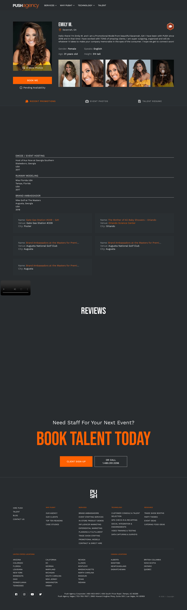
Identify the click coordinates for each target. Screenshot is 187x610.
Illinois (82, 563)
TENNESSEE (18, 586)
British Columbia (152, 560)
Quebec (147, 569)
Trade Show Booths (154, 513)
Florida (17, 566)
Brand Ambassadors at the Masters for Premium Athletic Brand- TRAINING (68, 265)
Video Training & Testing (123, 531)
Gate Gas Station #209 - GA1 (42, 220)
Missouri (82, 576)
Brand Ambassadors (89, 513)
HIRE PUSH (18, 508)
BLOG (15, 515)
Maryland (50, 569)
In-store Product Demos (91, 521)
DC (47, 563)
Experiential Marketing (90, 528)
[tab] (40, 103)
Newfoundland (118, 566)
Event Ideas (150, 521)
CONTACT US (18, 519)
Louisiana (17, 569)
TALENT (102, 5)
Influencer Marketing (90, 524)
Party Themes (151, 517)
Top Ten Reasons (54, 521)
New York (17, 573)
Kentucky (83, 566)
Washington (52, 582)
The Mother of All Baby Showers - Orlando (132, 220)
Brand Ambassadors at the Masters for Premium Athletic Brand (144, 242)
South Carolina (53, 576)
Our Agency (51, 513)
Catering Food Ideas (154, 524)
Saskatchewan (118, 569)
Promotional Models (89, 539)
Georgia (50, 566)
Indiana (81, 582)
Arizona (17, 560)
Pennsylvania (19, 582)
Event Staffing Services (91, 517)
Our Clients (52, 517)
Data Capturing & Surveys (124, 534)
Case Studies (52, 524)
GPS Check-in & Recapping (124, 520)
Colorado (18, 563)
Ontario (148, 566)
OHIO (15, 579)
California (51, 560)
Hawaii (49, 586)
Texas (81, 579)
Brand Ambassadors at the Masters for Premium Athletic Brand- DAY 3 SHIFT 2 (71, 242)
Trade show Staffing (89, 536)
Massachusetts (86, 569)
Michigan (50, 573)
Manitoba (115, 563)
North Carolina (86, 573)
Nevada (81, 560)
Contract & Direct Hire (90, 543)
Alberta (115, 560)
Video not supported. (16, 287)
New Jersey (51, 579)
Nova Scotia (150, 563)
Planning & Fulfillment (91, 532)
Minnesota (18, 576)
